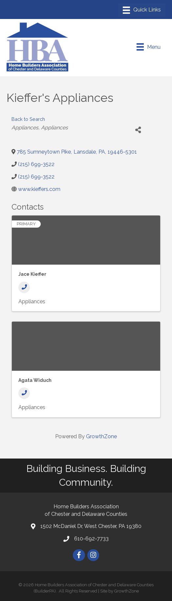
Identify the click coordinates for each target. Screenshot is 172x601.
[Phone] (24, 287)
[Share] (138, 130)
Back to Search (28, 119)
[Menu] (141, 10)
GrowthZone (101, 436)
